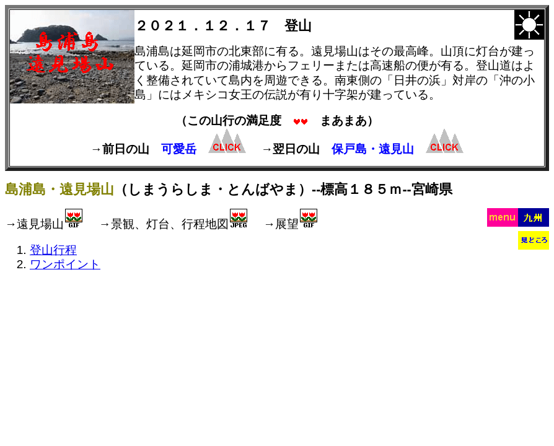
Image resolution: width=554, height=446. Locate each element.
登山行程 (53, 249)
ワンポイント (65, 264)
